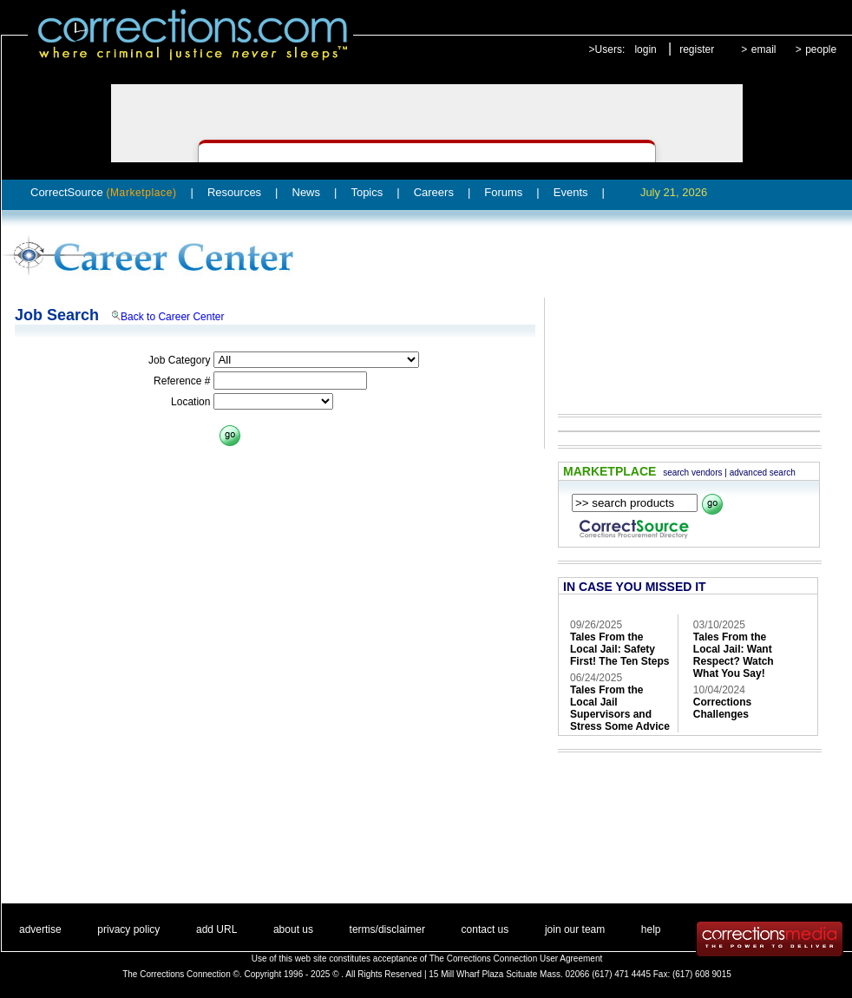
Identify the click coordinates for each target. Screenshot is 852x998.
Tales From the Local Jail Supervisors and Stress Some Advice (620, 708)
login (645, 49)
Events (571, 192)
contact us (485, 929)
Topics (367, 192)
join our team (575, 929)
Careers (434, 192)
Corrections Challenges (722, 708)
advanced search (763, 472)
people (820, 49)
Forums (503, 192)
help (651, 929)
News (306, 192)
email (764, 49)
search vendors (692, 472)
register (696, 49)
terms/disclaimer (387, 929)
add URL (216, 929)
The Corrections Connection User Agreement (516, 958)
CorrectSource (103, 192)
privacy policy (128, 929)
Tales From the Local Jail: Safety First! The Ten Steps (619, 649)
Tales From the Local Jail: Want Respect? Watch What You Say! (733, 655)
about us (293, 929)
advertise (40, 929)
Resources (234, 192)
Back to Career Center (172, 317)
